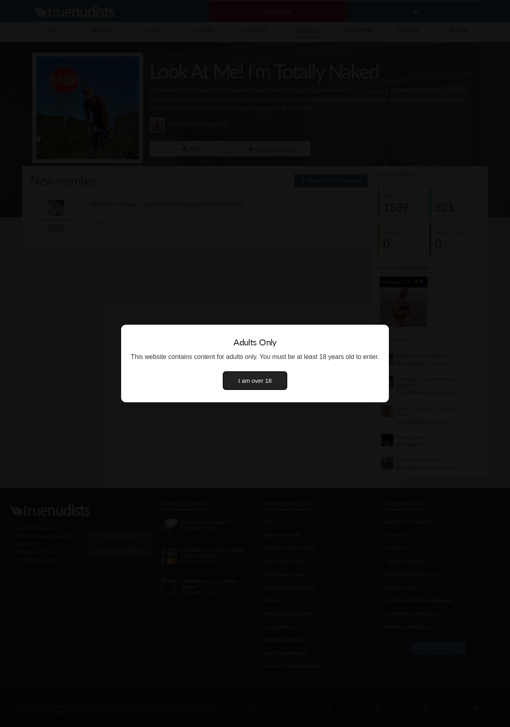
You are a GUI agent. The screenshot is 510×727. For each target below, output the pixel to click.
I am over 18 (255, 380)
